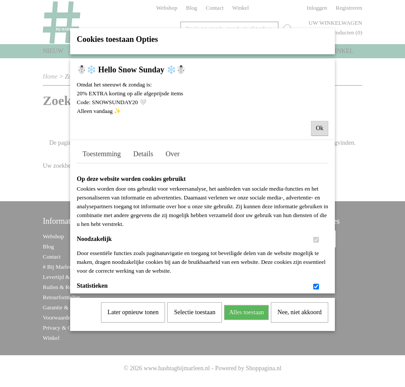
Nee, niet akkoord (300, 323)
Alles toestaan (246, 323)
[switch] (316, 251)
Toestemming (101, 165)
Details (143, 165)
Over (172, 165)
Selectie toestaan (194, 323)
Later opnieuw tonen (133, 323)
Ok (319, 139)
